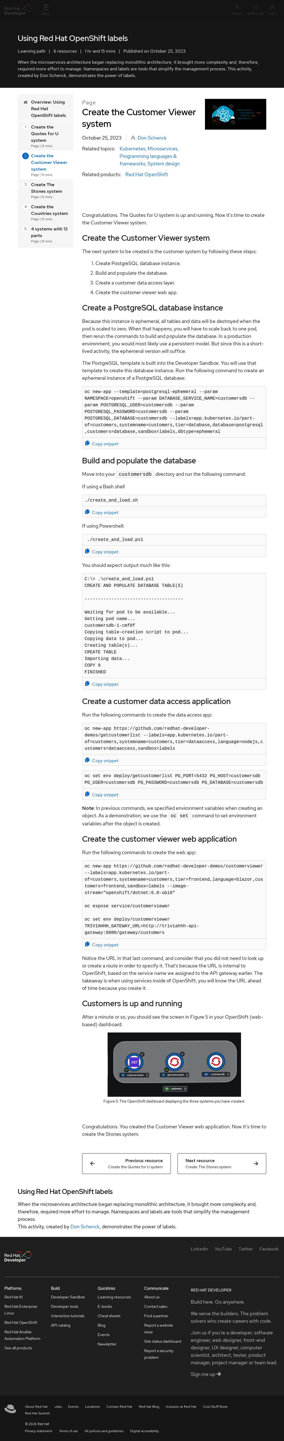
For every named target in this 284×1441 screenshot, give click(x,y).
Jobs (58, 1405)
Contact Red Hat (119, 1405)
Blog (101, 1324)
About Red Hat (36, 1405)
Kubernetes (132, 148)
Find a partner (156, 1314)
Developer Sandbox (68, 1295)
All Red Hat (255, 10)
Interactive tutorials (67, 1314)
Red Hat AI (13, 1295)
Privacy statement (38, 1430)
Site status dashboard (162, 1340)
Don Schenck (152, 138)
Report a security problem (158, 1353)
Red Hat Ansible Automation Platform (22, 1334)
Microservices (163, 148)
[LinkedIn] (199, 1248)
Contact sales (155, 1305)
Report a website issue (158, 1327)
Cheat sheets (109, 1314)
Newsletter (107, 1342)
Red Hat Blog (149, 1405)
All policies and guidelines (104, 1430)
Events (104, 1333)
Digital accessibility (144, 1430)
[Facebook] (269, 1248)
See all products (18, 1346)
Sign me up (206, 1373)
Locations (92, 1405)
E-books (105, 1305)
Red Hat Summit (37, 1412)
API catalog (60, 1324)
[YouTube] (223, 1248)
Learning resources (114, 1295)
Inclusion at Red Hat (181, 1405)
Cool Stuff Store (215, 1405)
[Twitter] (246, 1248)
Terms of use (68, 1430)
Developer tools (64, 1305)
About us (151, 1295)
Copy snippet (101, 444)
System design (164, 163)
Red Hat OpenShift (146, 174)
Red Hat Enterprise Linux (20, 1308)
